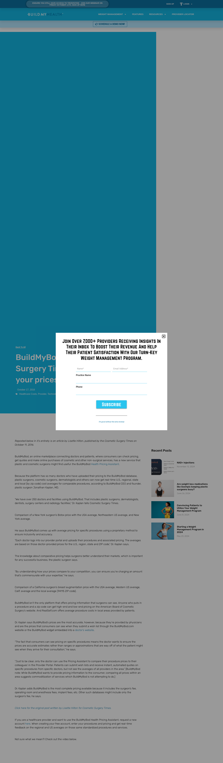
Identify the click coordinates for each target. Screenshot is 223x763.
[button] (163, 336)
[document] (111, 381)
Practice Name (83, 375)
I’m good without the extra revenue (111, 422)
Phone (79, 387)
